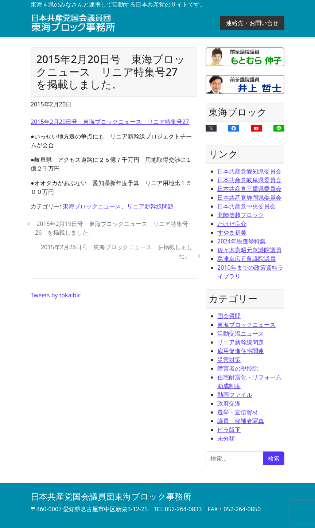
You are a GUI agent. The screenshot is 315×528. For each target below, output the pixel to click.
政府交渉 (229, 403)
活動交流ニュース (240, 333)
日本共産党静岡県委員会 (249, 197)
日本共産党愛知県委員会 (249, 171)
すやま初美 (231, 232)
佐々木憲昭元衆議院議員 (249, 250)
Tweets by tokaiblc (56, 295)
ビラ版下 (229, 430)
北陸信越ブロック (240, 215)
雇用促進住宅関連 (240, 351)
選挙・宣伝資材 (237, 412)
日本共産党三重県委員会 (249, 189)
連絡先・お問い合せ (252, 23)
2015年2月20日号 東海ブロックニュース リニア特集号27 (110, 122)
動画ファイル (234, 395)
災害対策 (229, 360)
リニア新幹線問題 (150, 206)
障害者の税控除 (237, 368)
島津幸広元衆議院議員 (246, 259)
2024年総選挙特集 (241, 241)
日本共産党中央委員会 (246, 206)
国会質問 (229, 316)
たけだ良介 (231, 224)
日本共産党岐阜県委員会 (249, 180)
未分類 (226, 438)
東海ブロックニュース (92, 206)
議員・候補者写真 (240, 421)
